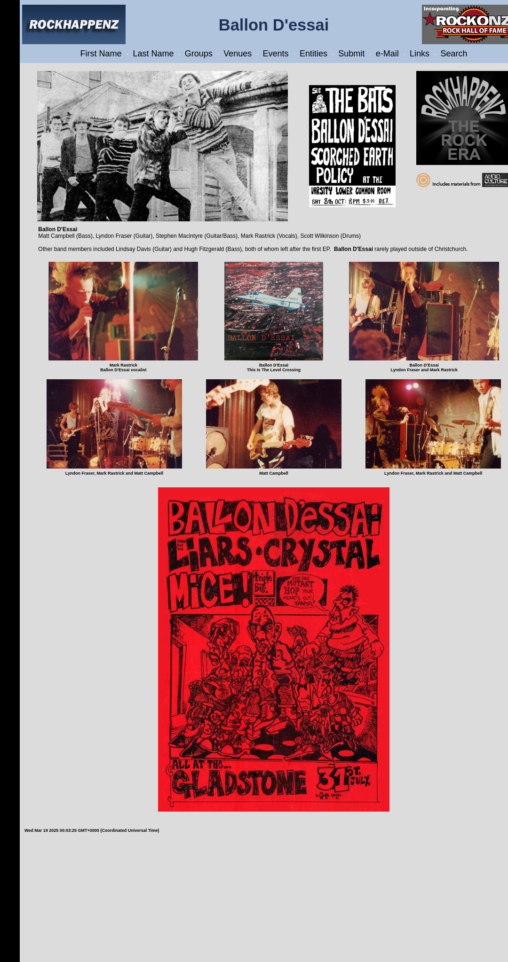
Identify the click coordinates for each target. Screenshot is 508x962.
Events (276, 53)
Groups (199, 53)
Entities (313, 53)
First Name (101, 53)
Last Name (153, 53)
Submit (351, 53)
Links (419, 53)
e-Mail (387, 53)
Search (453, 53)
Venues (237, 53)
